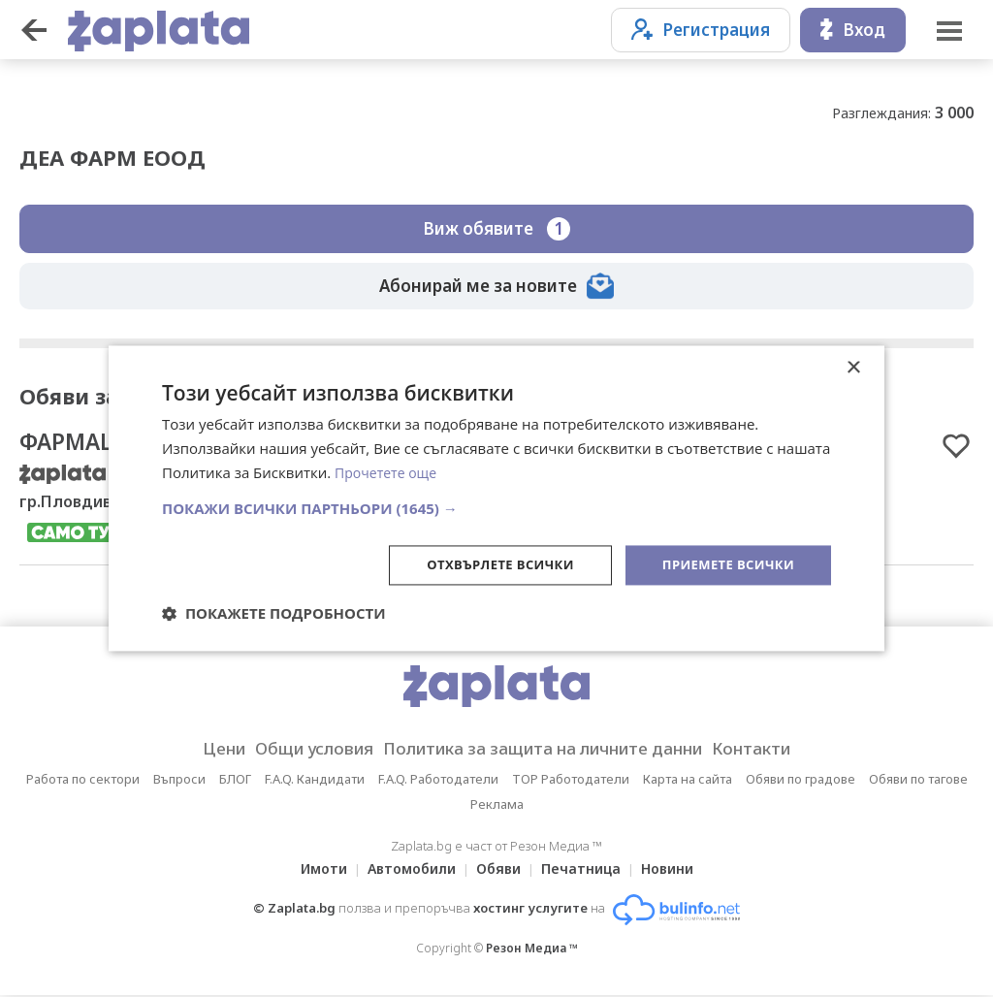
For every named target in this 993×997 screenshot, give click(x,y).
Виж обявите (496, 229)
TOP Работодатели (570, 780)
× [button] (853, 367)
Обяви (498, 870)
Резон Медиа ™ (532, 950)
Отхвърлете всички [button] (485, 564)
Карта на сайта (687, 780)
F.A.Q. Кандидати (315, 780)
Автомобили (406, 870)
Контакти (781, 750)
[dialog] (496, 498)
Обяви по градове (800, 780)
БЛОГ (235, 780)
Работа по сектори (83, 780)
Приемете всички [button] (723, 564)
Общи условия (294, 750)
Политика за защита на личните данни (548, 750)
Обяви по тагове (918, 780)
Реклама (497, 806)
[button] (496, 506)
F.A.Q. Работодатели (438, 780)
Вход (852, 29)
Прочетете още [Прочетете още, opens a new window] (389, 471)
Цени (192, 750)
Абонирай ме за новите (496, 286)
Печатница (586, 870)
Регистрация (700, 29)
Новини (679, 870)
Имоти (312, 870)
